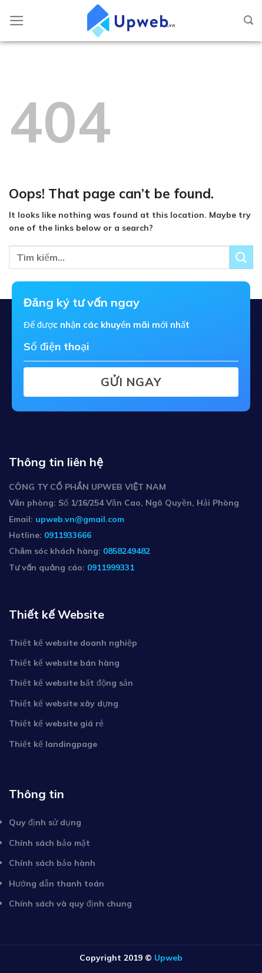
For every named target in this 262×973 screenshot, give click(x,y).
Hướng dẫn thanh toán (56, 883)
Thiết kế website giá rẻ (56, 723)
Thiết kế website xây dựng (63, 703)
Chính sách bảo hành (52, 863)
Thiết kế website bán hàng (64, 662)
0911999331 (110, 567)
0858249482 (126, 551)
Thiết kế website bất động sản (71, 683)
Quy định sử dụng (45, 822)
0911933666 (67, 535)
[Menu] (17, 20)
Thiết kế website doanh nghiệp (73, 642)
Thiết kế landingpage (53, 744)
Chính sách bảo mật (49, 843)
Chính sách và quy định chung (70, 903)
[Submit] (241, 256)
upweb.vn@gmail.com (79, 519)
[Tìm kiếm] (248, 20)
